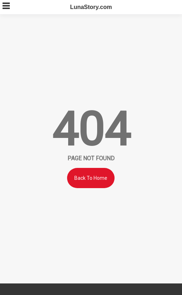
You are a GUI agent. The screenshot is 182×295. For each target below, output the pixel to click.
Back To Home (90, 178)
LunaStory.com (91, 7)
